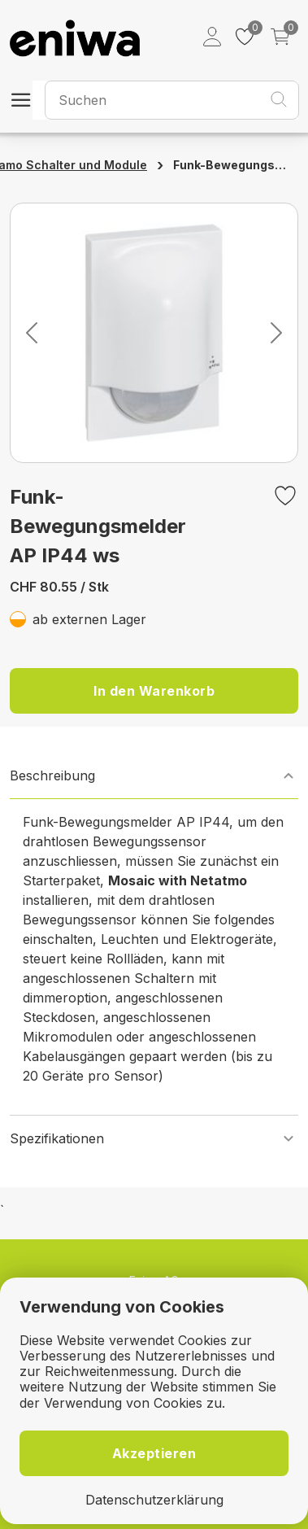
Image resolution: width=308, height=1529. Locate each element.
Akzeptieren (154, 1453)
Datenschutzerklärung (154, 1500)
